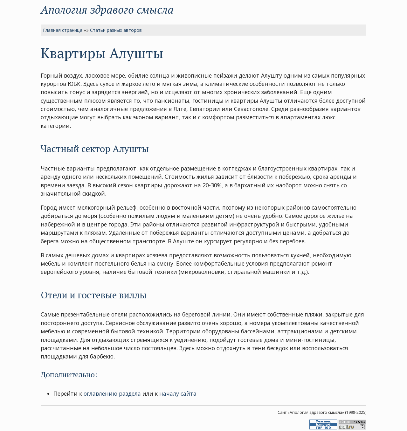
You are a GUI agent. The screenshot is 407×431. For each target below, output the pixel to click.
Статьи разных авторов (116, 30)
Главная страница (62, 30)
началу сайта (178, 393)
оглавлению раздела (112, 393)
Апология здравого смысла (107, 9)
